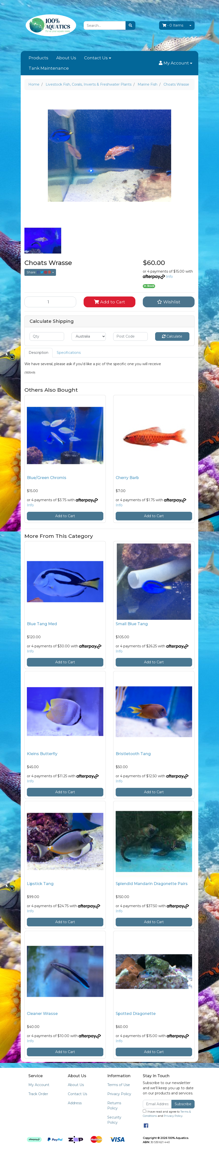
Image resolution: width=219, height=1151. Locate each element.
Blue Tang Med (42, 624)
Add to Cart (109, 301)
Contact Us (96, 57)
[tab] (38, 353)
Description (38, 352)
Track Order (38, 1094)
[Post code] (130, 336)
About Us (66, 57)
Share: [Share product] (39, 272)
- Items (172, 25)
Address (75, 1103)
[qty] (47, 336)
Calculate (172, 336)
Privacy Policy (119, 1094)
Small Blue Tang (132, 624)
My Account (38, 1085)
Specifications (69, 352)
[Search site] (130, 25)
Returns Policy (114, 1105)
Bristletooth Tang (133, 753)
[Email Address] (157, 1104)
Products (38, 57)
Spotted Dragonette (136, 1013)
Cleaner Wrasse (42, 1013)
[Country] (89, 336)
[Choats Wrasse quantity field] (50, 301)
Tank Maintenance (49, 68)
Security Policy (114, 1120)
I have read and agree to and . (167, 1113)
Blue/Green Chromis (46, 477)
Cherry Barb (127, 477)
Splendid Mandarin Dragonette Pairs (152, 883)
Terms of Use (118, 1085)
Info (169, 276)
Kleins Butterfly (42, 753)
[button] (175, 63)
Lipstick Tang (40, 883)
